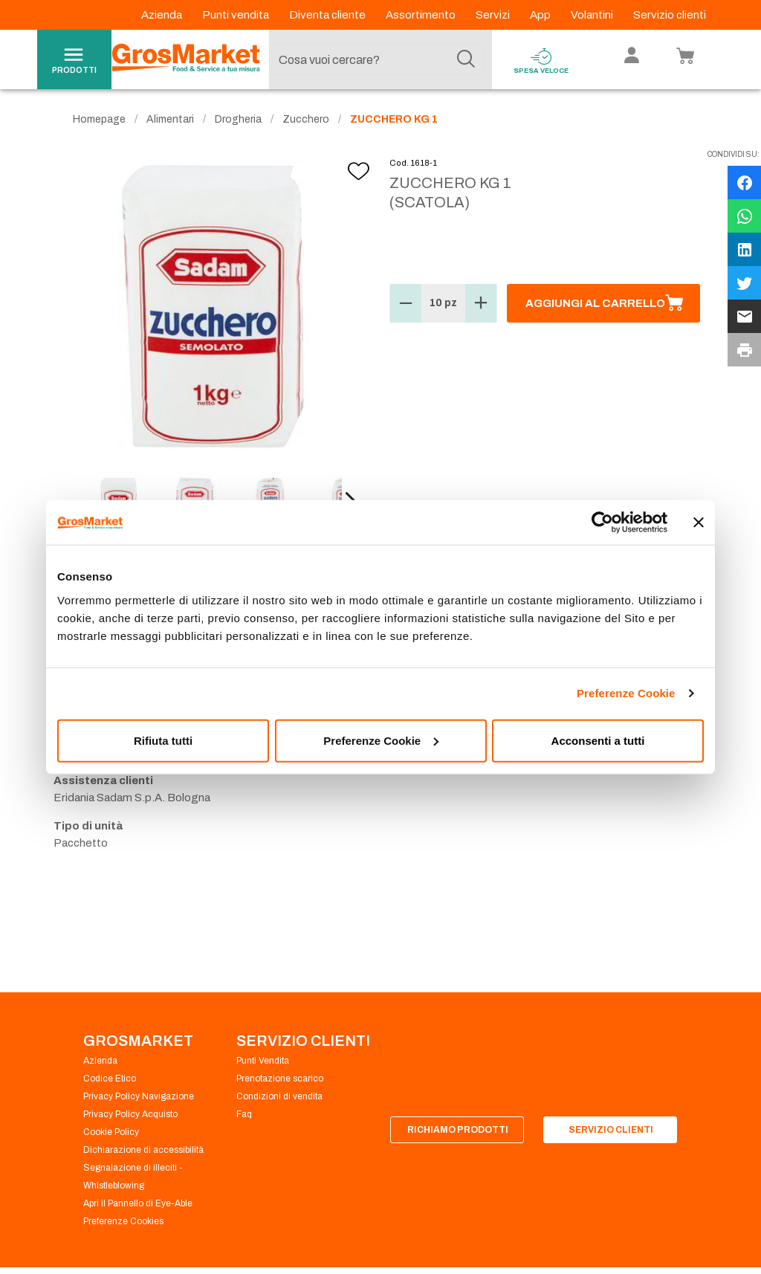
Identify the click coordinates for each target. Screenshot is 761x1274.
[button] (405, 303)
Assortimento (422, 15)
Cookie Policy (111, 1132)
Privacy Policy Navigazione (138, 1096)
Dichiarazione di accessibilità (143, 1150)
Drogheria (238, 119)
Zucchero (305, 119)
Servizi (494, 15)
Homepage (99, 119)
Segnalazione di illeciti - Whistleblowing (133, 1177)
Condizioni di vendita (279, 1096)
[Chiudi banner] (698, 522)
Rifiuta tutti (163, 740)
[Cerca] (466, 59)
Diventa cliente (328, 15)
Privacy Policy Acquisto (130, 1114)
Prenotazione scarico (279, 1078)
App (541, 15)
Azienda (162, 15)
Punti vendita (236, 15)
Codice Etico (109, 1078)
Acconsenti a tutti (598, 740)
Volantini (593, 15)
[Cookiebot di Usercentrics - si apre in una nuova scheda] (602, 522)
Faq (244, 1114)
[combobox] (377, 59)
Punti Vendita (262, 1060)
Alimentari (170, 119)
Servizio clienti (669, 15)
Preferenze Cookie (626, 693)
